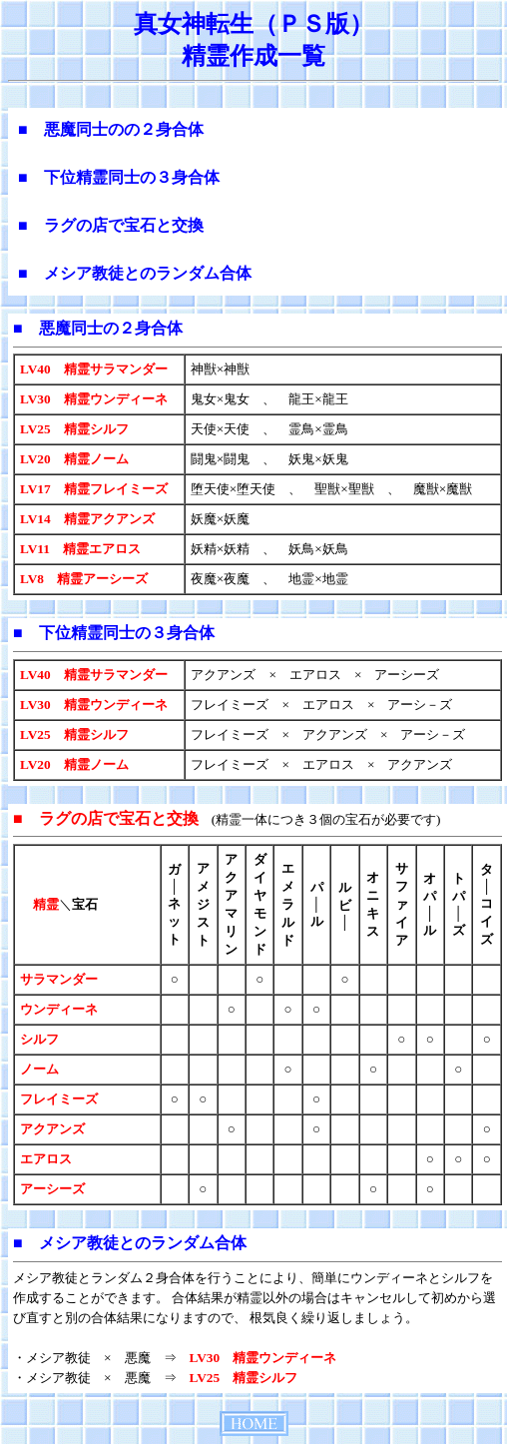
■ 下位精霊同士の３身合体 (119, 177)
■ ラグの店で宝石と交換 (111, 225)
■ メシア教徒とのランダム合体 (135, 273)
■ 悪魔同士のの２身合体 (111, 129)
